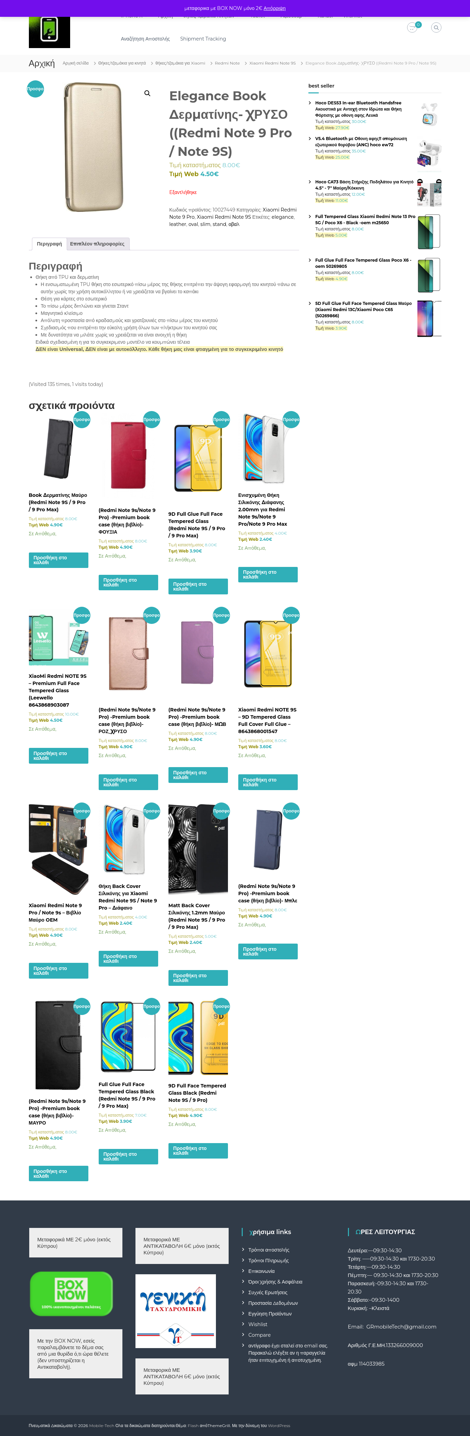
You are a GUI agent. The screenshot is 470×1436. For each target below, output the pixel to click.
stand (219, 224)
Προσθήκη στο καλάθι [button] (50, 560)
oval (193, 224)
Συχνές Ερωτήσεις (268, 1292)
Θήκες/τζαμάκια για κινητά (122, 63)
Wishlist (258, 1324)
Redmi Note (227, 63)
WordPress (279, 1425)
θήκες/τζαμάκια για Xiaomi (180, 63)
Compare (260, 1335)
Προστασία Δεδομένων (273, 1303)
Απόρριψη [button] (275, 8)
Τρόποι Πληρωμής (269, 1260)
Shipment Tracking (203, 39)
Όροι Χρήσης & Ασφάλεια (276, 1282)
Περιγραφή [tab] (49, 244)
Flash (193, 1425)
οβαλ (234, 224)
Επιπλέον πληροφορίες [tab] (97, 244)
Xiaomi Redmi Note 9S (272, 63)
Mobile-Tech (101, 1425)
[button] (147, 93)
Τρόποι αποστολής (269, 1250)
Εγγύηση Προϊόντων (270, 1314)
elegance (283, 217)
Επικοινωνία (262, 1271)
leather (177, 224)
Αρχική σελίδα (76, 63)
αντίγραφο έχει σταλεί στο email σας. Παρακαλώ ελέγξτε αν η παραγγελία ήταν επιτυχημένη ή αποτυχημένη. (288, 1353)
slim (205, 224)
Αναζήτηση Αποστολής (145, 39)
